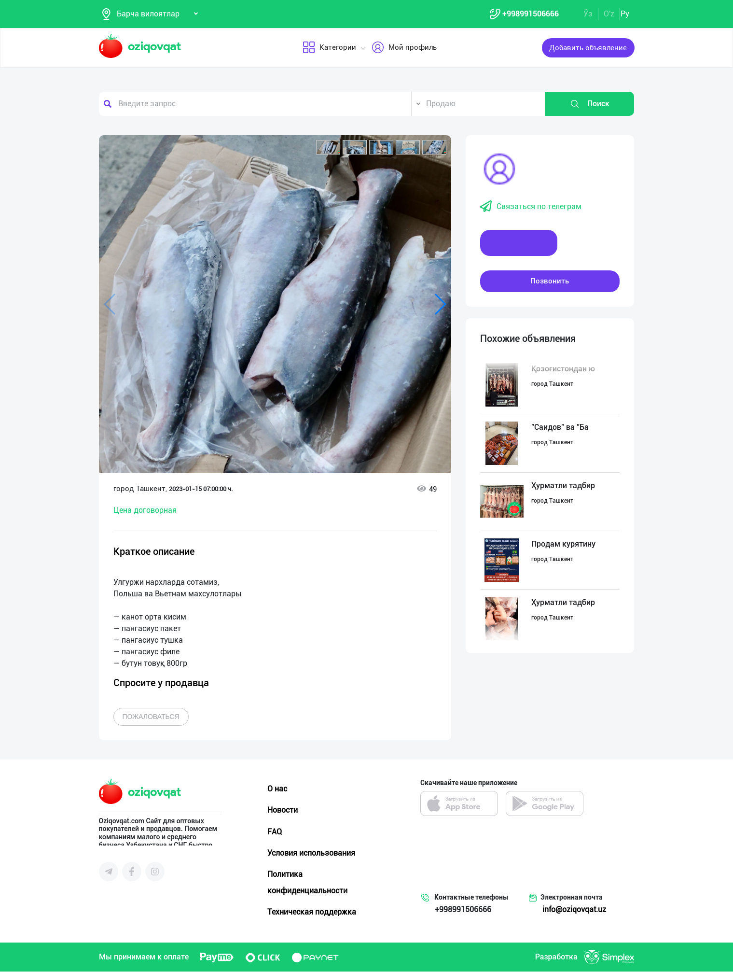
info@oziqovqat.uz (574, 910)
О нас (277, 789)
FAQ (274, 831)
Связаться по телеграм (530, 206)
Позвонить (549, 281)
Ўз (588, 13)
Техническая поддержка (311, 911)
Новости (282, 810)
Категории (329, 48)
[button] (328, 147)
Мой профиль (404, 48)
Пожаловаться (151, 717)
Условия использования (311, 853)
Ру (625, 13)
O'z (609, 13)
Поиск (589, 104)
